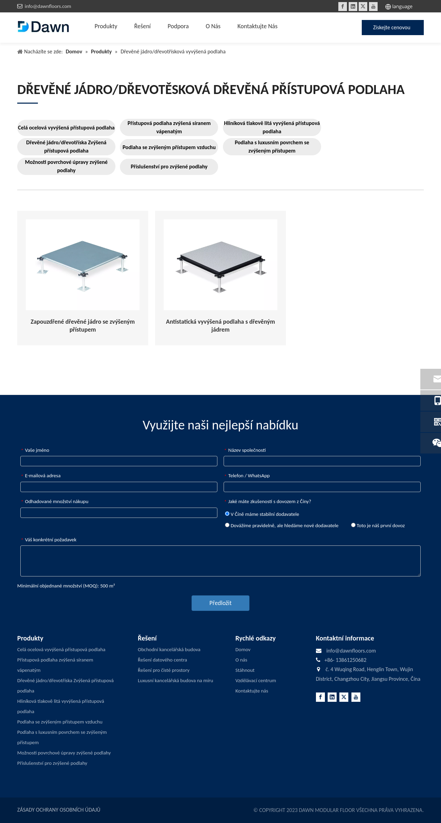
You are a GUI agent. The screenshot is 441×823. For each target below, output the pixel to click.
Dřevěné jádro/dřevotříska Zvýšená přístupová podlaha (66, 146)
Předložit (220, 603)
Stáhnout (245, 670)
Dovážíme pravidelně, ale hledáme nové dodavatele (281, 525)
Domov (242, 649)
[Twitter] (363, 6)
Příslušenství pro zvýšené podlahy (169, 166)
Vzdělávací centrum (255, 680)
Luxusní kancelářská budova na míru (175, 680)
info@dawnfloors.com (48, 6)
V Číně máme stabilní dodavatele (262, 514)
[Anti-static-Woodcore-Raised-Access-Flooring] (220, 264)
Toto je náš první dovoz (378, 525)
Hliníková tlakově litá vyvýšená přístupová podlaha (272, 127)
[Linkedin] (353, 6)
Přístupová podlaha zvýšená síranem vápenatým (169, 127)
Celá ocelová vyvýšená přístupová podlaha (66, 127)
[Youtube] (373, 6)
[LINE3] (27, 103)
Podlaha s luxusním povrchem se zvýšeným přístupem (272, 146)
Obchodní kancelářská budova (169, 649)
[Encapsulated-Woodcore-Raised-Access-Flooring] (83, 264)
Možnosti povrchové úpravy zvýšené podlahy (66, 166)
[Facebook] (342, 6)
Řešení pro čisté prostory (163, 670)
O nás (241, 660)
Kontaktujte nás (251, 691)
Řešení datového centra (162, 660)
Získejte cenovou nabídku (391, 29)
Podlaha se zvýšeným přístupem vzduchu (169, 147)
